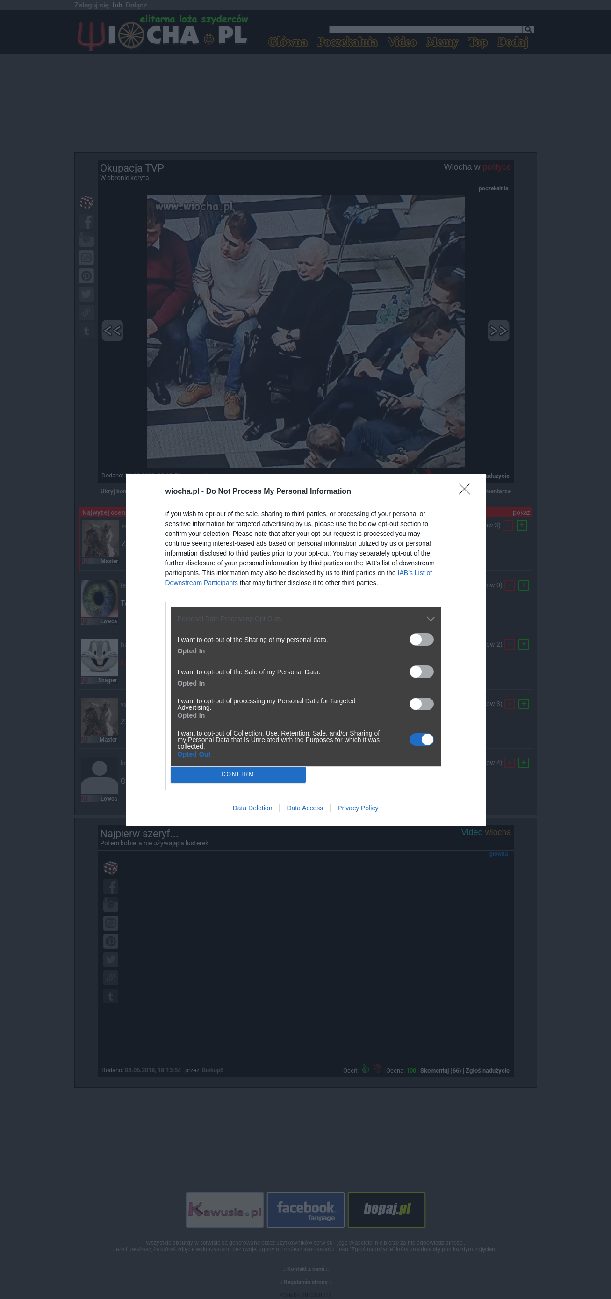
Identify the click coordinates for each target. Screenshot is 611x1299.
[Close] (467, 492)
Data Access (305, 808)
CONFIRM (238, 774)
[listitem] (306, 619)
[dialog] (306, 650)
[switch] (422, 639)
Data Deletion (253, 808)
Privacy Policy (358, 808)
